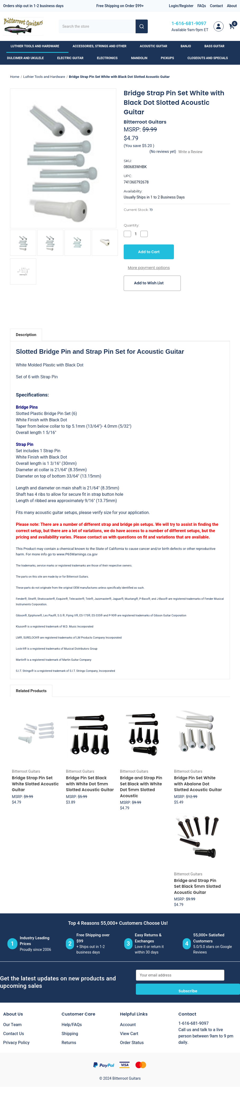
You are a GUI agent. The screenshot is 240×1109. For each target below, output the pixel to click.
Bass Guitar (216, 46)
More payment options (149, 267)
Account (128, 1025)
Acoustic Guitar (156, 46)
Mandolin (142, 58)
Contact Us (13, 1034)
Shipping (70, 1034)
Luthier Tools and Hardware (37, 46)
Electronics (110, 58)
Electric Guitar (73, 58)
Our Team (12, 1025)
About (232, 6)
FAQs (201, 6)
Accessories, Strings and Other (102, 46)
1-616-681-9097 (189, 23)
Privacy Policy (16, 1043)
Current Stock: (138, 209)
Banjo (188, 46)
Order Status (132, 1043)
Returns (69, 1043)
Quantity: (131, 225)
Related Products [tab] (31, 691)
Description (26, 335)
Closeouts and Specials (210, 58)
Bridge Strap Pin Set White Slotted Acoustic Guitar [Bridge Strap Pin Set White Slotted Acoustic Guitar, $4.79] (35, 783)
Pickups (170, 58)
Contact (216, 6)
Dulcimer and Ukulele (28, 58)
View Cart (129, 1034)
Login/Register (181, 6)
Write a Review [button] (190, 152)
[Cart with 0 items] (232, 26)
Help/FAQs (72, 1025)
